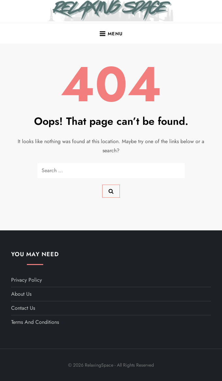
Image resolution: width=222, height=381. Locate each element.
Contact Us (23, 308)
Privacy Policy (26, 280)
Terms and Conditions (35, 322)
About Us (21, 294)
